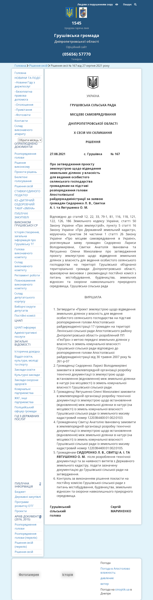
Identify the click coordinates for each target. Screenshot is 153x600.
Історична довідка (27, 351)
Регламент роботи (27, 275)
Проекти (21, 511)
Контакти (21, 121)
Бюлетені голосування (23, 179)
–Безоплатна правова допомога (23, 95)
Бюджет (20, 492)
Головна (20, 66)
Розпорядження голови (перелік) (26, 536)
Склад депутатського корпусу (25, 297)
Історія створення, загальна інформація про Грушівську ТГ (27, 238)
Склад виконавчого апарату (24, 130)
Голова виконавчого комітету (24, 253)
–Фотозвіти (22, 115)
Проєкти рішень (26, 172)
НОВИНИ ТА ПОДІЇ (27, 78)
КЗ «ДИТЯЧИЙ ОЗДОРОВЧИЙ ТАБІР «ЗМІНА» (25, 204)
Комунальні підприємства (24, 391)
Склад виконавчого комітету (24, 266)
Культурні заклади (27, 375)
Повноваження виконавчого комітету (25, 284)
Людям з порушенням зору (97, 4)
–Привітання (23, 110)
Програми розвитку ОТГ (24, 504)
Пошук (130, 4)
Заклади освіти (25, 370)
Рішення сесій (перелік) (24, 545)
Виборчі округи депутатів (25, 308)
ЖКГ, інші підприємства (24, 400)
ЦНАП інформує (25, 327)
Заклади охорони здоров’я (26, 382)
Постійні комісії (25, 315)
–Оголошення (24, 105)
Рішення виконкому (22, 165)
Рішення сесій (38, 66)
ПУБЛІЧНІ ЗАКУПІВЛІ (22, 215)
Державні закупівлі (28, 497)
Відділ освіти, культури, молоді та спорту (26, 360)
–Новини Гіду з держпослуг (25, 84)
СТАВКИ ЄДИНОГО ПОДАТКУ (27, 193)
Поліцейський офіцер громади (25, 409)
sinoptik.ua (122, 589)
